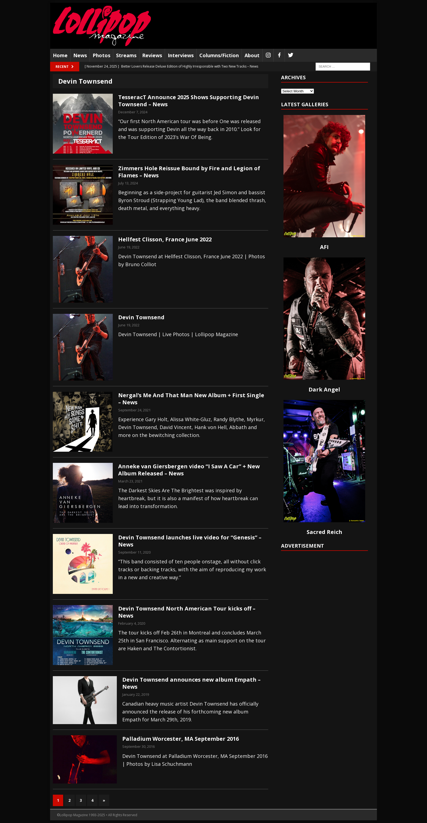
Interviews (181, 55)
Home (60, 55)
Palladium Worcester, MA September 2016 (180, 738)
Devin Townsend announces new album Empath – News (191, 683)
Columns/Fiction (219, 55)
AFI (324, 247)
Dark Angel (324, 389)
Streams (126, 55)
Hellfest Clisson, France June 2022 (165, 239)
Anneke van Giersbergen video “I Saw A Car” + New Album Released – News (189, 470)
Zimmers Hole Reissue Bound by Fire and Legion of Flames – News (189, 172)
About (252, 55)
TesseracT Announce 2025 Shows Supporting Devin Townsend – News (188, 100)
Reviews (152, 55)
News (80, 55)
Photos (101, 55)
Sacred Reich (324, 532)
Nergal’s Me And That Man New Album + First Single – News (191, 398)
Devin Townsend (141, 317)
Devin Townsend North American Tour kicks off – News (186, 612)
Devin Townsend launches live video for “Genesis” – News (189, 541)
